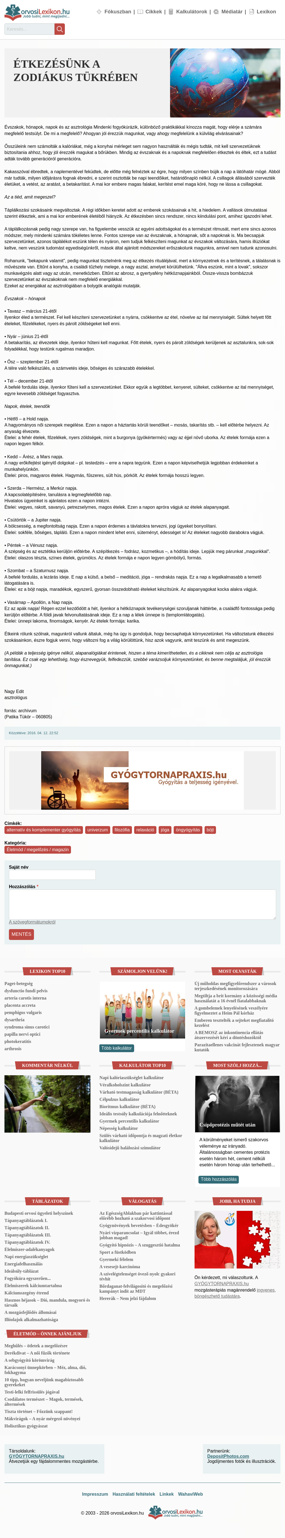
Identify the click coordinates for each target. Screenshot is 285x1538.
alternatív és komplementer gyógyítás (44, 829)
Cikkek (154, 11)
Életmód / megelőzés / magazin (38, 849)
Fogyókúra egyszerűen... (27, 1277)
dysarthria (14, 1019)
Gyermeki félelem (116, 1258)
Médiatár (232, 11)
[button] (225, 82)
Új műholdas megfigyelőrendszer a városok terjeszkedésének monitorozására (235, 985)
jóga (165, 829)
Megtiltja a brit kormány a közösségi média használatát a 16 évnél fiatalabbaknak (236, 997)
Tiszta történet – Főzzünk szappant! (38, 1410)
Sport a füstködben (117, 1251)
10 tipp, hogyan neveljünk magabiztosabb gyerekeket (43, 1381)
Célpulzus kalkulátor (119, 1098)
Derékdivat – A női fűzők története (37, 1352)
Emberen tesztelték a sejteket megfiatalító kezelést (234, 1022)
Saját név (18, 867)
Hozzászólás (22, 886)
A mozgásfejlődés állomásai (30, 1311)
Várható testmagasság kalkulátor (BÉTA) (138, 1091)
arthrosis (12, 1047)
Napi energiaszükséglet (26, 1255)
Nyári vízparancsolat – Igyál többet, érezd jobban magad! (139, 1234)
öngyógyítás (188, 829)
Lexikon (266, 11)
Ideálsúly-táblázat (21, 1270)
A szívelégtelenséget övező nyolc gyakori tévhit (137, 1275)
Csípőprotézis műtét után (227, 1124)
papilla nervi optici (22, 1033)
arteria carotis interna (25, 997)
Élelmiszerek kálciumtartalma (33, 1284)
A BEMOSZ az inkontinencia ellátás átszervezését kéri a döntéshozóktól (229, 1034)
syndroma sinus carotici (27, 1026)
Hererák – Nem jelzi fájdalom (127, 1297)
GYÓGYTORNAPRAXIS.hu (222, 1282)
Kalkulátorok (191, 11)
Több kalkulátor (116, 1047)
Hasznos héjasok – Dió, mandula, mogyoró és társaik (47, 1302)
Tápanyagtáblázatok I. (26, 1219)
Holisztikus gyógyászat (26, 1425)
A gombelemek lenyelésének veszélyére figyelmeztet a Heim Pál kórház (231, 1010)
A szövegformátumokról (32, 922)
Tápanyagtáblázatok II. (26, 1226)
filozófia (122, 829)
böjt (210, 829)
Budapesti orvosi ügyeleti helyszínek (38, 1212)
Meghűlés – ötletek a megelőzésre (35, 1345)
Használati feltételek (133, 1493)
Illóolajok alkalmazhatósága (31, 1318)
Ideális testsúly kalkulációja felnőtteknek (138, 1113)
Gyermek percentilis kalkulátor (139, 1030)
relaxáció (145, 829)
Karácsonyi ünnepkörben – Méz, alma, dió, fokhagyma (45, 1369)
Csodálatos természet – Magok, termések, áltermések (43, 1401)
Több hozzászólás (219, 1178)
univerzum (97, 829)
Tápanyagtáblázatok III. (27, 1234)
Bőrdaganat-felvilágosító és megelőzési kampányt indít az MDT (135, 1288)
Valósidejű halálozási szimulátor (130, 1147)
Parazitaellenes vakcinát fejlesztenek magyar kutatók (237, 1046)
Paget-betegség (18, 982)
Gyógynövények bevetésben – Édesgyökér (138, 1224)
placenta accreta (19, 1004)
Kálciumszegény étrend (26, 1292)
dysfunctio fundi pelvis (26, 990)
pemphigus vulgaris (23, 1011)
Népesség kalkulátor (118, 1127)
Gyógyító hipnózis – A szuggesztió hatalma (139, 1244)
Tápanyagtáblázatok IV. (27, 1241)
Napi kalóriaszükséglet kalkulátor (131, 1076)
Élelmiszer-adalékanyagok (29, 1248)
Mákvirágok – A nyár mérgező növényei (42, 1417)
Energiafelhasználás (23, 1263)
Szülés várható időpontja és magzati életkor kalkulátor (140, 1137)
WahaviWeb (190, 1493)
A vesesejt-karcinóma (119, 1265)
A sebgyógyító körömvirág (29, 1359)
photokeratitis (17, 1040)
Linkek (166, 1493)
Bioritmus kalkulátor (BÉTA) (127, 1105)
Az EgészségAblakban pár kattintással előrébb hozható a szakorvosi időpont (135, 1215)
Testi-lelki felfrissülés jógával (32, 1391)
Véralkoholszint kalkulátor (125, 1084)
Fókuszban (117, 11)
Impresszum (95, 1493)
